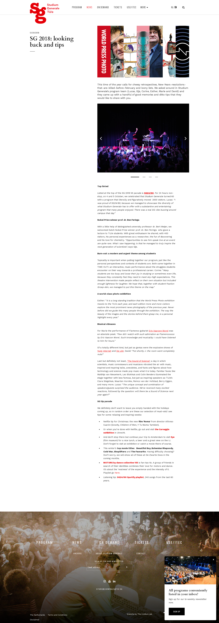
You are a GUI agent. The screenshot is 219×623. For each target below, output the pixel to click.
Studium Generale (44, 13)
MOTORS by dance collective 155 (120, 462)
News (89, 7)
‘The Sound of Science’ (138, 361)
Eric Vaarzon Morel (158, 331)
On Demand (103, 7)
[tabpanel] (143, 138)
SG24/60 (149, 193)
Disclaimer (34, 620)
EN (176, 7)
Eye (172, 437)
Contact (141, 553)
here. (117, 473)
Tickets (118, 7)
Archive (77, 553)
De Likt (120, 351)
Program (77, 7)
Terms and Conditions (57, 615)
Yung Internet (104, 351)
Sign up (176, 611)
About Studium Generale (109, 553)
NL (172, 7)
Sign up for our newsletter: (109, 561)
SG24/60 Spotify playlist (130, 477)
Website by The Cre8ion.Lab (139, 614)
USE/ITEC (131, 7)
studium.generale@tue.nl (109, 589)
